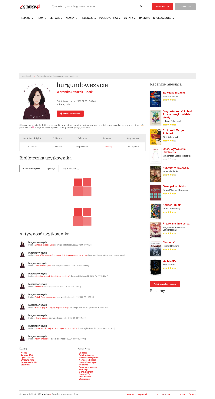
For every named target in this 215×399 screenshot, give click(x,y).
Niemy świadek (41, 339)
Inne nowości (85, 376)
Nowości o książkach (89, 357)
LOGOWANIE (185, 7)
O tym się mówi (86, 372)
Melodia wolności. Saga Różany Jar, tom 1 (52, 276)
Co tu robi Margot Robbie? (174, 132)
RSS (192, 394)
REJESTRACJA (162, 7)
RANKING (144, 18)
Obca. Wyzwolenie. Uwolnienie (174, 151)
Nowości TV (84, 374)
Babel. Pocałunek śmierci (45, 297)
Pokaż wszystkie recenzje (165, 284)
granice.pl (26, 76)
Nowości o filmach (87, 360)
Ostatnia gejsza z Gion (44, 245)
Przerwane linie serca (176, 223)
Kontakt (131, 394)
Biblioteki (25, 365)
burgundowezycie (37, 242)
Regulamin (143, 394)
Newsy (24, 353)
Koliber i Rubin (172, 204)
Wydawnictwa (27, 360)
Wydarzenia (84, 379)
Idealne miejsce (41, 318)
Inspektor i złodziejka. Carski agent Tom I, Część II (56, 328)
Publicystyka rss (86, 355)
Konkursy (83, 365)
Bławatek (39, 286)
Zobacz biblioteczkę (70, 113)
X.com (180, 394)
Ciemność (169, 242)
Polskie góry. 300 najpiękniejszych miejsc (52, 307)
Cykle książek (27, 357)
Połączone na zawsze (176, 167)
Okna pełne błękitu (174, 186)
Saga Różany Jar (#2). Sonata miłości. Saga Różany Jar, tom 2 (61, 255)
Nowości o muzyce (87, 362)
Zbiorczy (83, 353)
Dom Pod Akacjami (43, 266)
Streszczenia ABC (29, 362)
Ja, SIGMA (169, 260)
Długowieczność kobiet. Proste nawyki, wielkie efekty (177, 114)
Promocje (83, 369)
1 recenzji (107, 146)
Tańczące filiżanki (174, 92)
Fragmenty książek (88, 367)
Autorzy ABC (27, 355)
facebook (163, 394)
